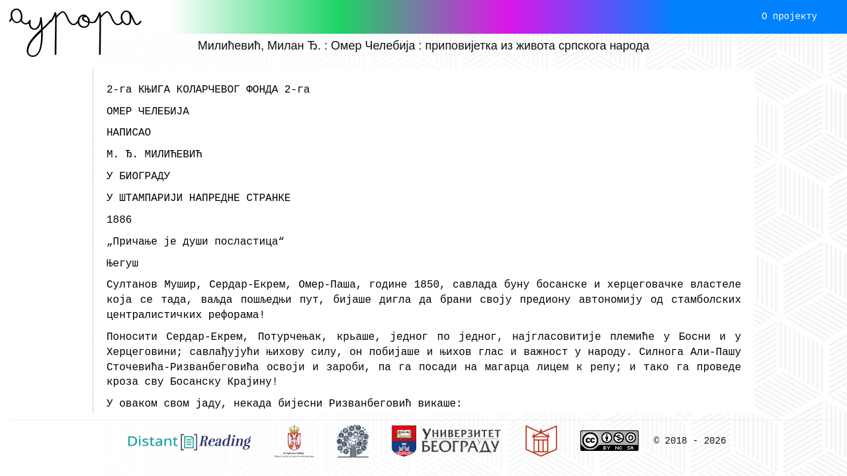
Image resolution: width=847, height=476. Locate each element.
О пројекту (789, 16)
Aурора (75, 16)
